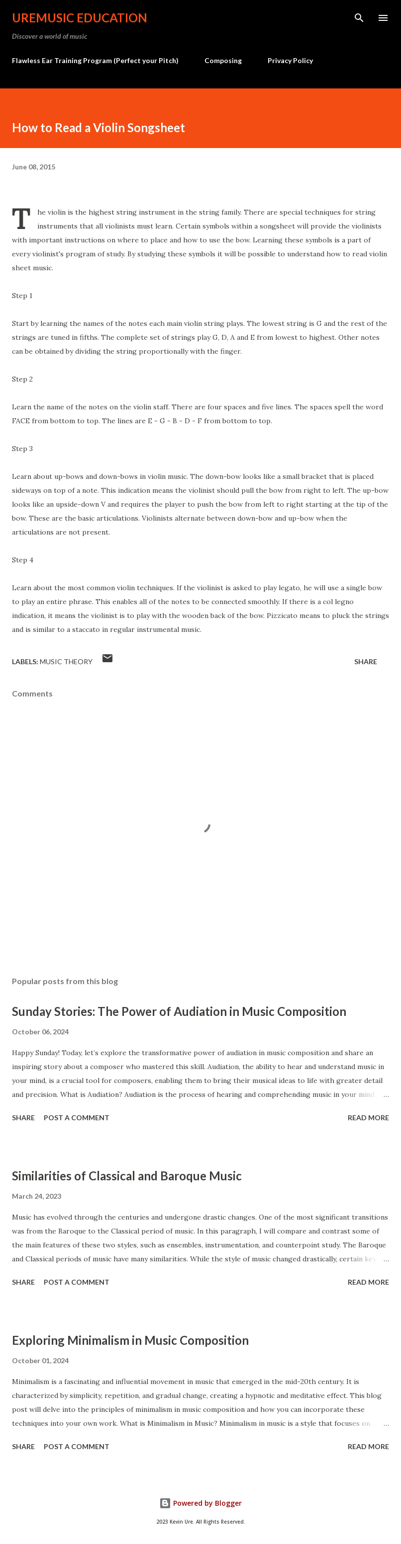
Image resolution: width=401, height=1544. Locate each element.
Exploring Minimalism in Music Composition (130, 1340)
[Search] (359, 18)
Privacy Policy (290, 60)
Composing (223, 60)
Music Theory (66, 661)
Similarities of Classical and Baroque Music (127, 1175)
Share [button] (365, 661)
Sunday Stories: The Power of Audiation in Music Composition (179, 1011)
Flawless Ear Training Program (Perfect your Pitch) (95, 60)
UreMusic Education (79, 17)
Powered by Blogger (200, 1503)
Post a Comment (76, 1117)
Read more (368, 1117)
